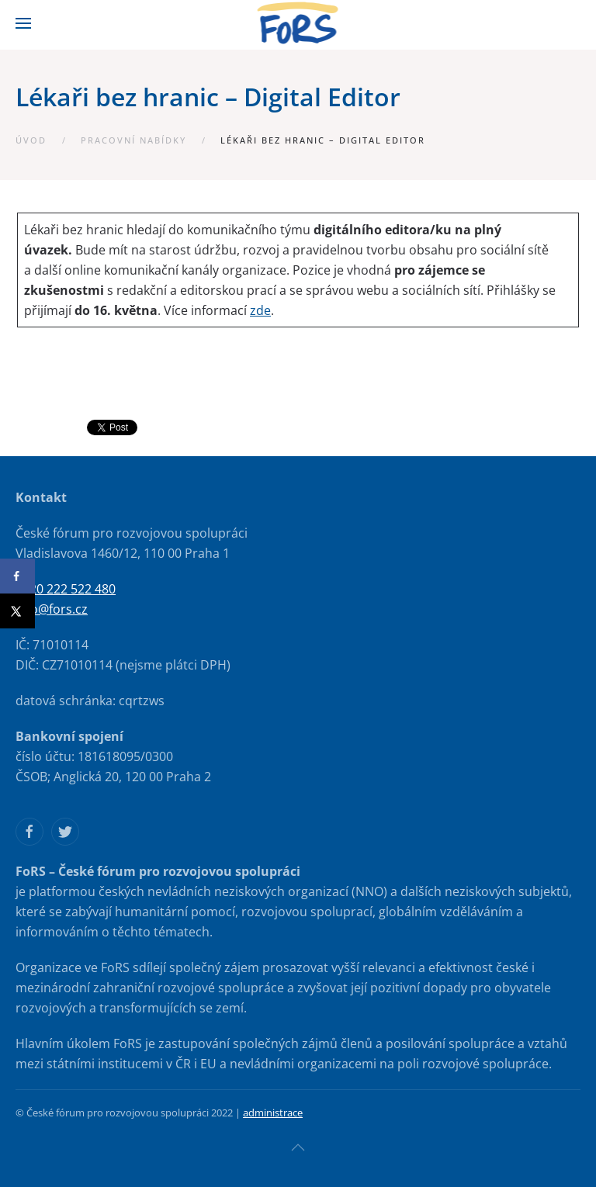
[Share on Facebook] (17, 576)
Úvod (31, 140)
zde (260, 310)
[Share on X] (17, 611)
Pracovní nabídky (133, 140)
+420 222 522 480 (66, 588)
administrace (273, 1113)
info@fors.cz (52, 609)
